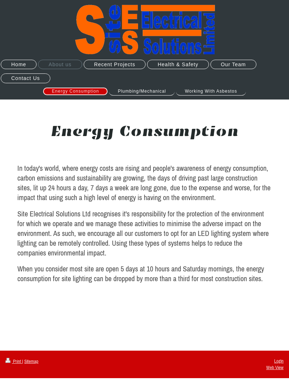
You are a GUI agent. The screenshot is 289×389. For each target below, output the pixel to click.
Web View (275, 367)
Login (279, 361)
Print (13, 361)
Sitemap (31, 361)
